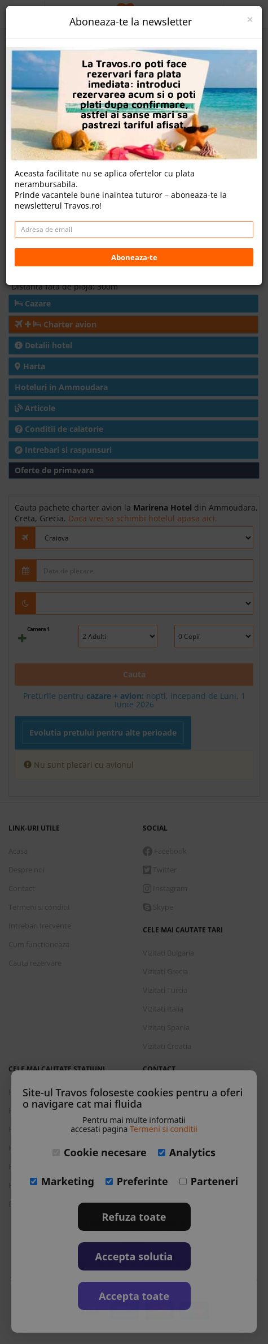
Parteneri (208, 1181)
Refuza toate (134, 1217)
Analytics (187, 1152)
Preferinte (137, 1181)
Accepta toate (134, 1296)
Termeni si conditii (163, 1128)
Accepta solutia (134, 1256)
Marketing (62, 1181)
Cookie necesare (99, 1152)
